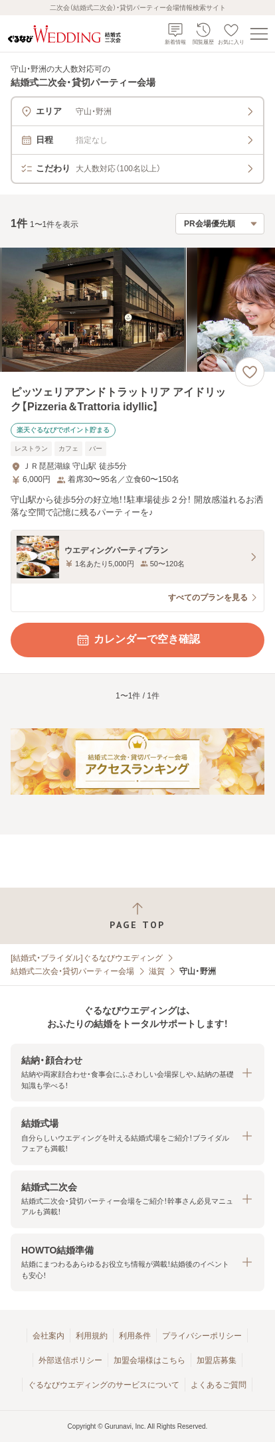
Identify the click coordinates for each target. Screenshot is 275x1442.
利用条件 (135, 1335)
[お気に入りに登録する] (249, 371)
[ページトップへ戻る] (137, 916)
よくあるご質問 (218, 1385)
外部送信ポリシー (70, 1360)
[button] (137, 1072)
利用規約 (92, 1335)
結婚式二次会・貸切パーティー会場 (72, 971)
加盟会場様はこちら (149, 1360)
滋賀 (157, 971)
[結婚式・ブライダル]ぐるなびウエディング (87, 958)
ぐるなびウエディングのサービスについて (103, 1385)
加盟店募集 (216, 1360)
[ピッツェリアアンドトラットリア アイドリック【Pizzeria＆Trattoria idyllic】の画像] (137, 310)
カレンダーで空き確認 (137, 640)
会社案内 (48, 1335)
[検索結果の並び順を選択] (219, 223)
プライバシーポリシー (202, 1335)
